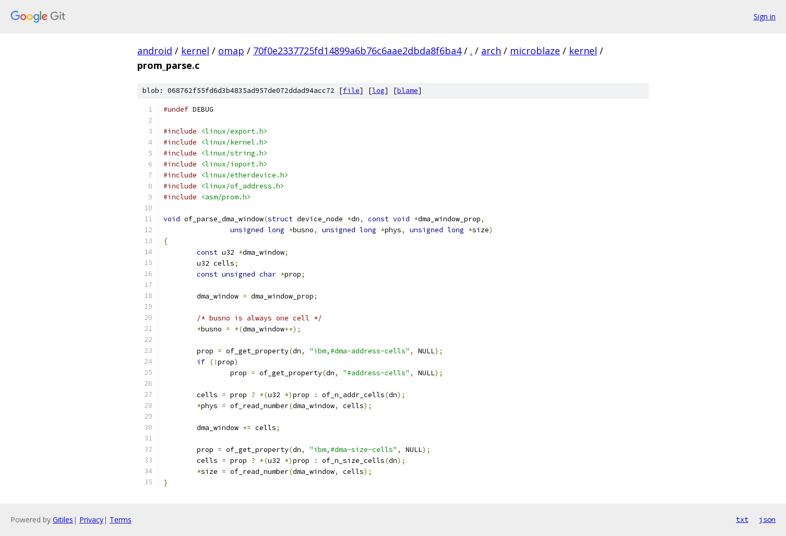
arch (491, 50)
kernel (195, 50)
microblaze (535, 50)
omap (231, 50)
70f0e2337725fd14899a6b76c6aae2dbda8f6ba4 (357, 50)
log (378, 90)
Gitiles (63, 520)
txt (742, 519)
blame (407, 90)
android (154, 50)
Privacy (91, 520)
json (767, 519)
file (351, 90)
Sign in (765, 16)
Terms (121, 520)
